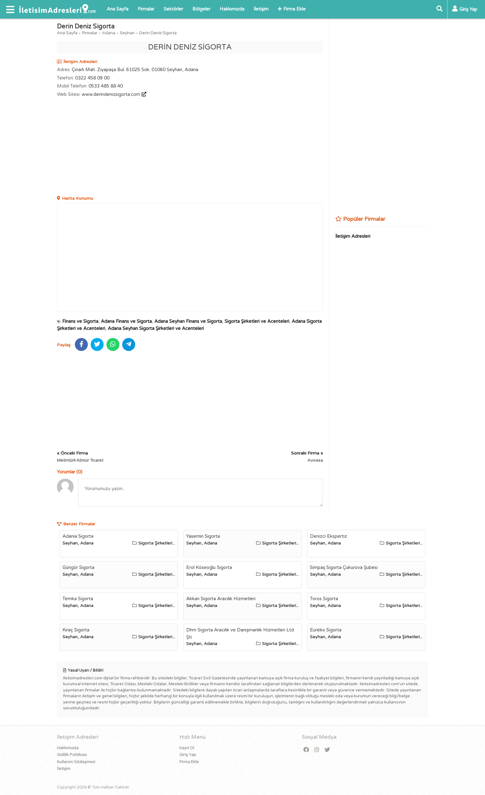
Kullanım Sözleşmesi (76, 761)
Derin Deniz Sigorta (158, 33)
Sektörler (173, 9)
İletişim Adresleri (352, 236)
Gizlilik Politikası (72, 754)
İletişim (261, 9)
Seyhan (127, 33)
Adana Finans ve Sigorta (126, 321)
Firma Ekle (292, 9)
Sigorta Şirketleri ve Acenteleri (257, 321)
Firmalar (146, 9)
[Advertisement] (190, 147)
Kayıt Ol (186, 748)
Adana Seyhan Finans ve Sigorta (188, 321)
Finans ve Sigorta (80, 321)
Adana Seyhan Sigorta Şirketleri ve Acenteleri (156, 328)
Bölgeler (201, 9)
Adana (108, 33)
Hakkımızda (232, 9)
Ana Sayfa (117, 9)
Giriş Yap (187, 754)
